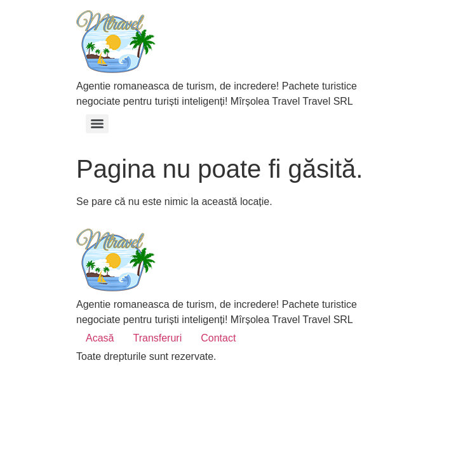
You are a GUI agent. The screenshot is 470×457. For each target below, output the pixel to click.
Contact (218, 338)
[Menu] (97, 123)
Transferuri (157, 338)
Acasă (100, 338)
